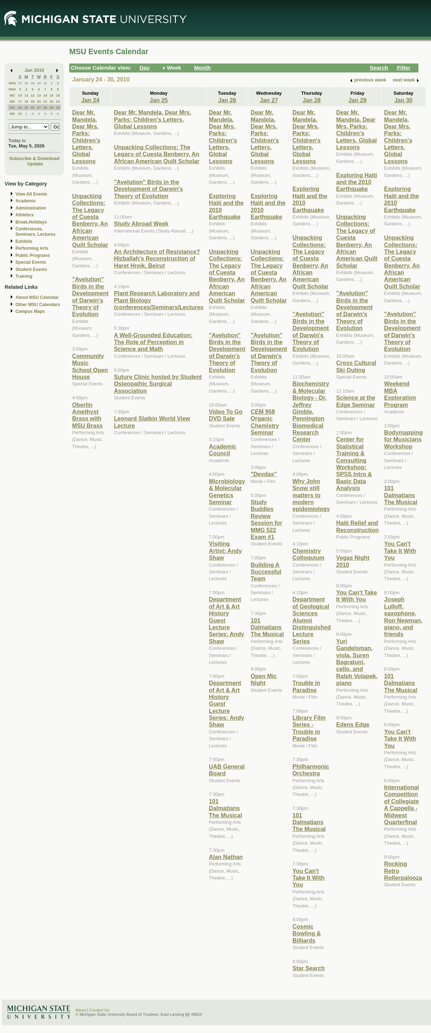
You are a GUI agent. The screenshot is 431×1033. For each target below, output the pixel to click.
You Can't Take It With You (308, 878)
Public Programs (32, 255)
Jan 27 (269, 100)
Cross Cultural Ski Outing (356, 366)
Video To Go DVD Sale (226, 415)
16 (58, 95)
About (80, 1010)
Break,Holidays (31, 222)
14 (45, 95)
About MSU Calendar (36, 297)
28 (26, 83)
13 (39, 95)
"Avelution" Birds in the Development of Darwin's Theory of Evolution (90, 296)
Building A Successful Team (266, 572)
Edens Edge (352, 724)
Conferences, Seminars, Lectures (35, 231)
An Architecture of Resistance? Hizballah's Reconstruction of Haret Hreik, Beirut (157, 258)
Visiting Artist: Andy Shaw (225, 550)
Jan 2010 (34, 70)
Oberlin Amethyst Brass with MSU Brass (87, 415)
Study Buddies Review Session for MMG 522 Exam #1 (266, 519)
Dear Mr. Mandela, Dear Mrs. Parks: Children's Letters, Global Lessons (86, 136)
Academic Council (222, 449)
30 (39, 83)
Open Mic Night (264, 679)
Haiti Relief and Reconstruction (357, 526)
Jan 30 (403, 100)
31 (45, 83)
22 (51, 101)
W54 (12, 89)
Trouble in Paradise (306, 686)
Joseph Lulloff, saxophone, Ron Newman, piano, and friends (403, 616)
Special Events (30, 262)
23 (58, 101)
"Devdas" (264, 474)
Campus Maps (30, 311)
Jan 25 (159, 100)
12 (32, 95)
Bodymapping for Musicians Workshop (403, 439)
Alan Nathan (226, 857)
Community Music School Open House (90, 366)
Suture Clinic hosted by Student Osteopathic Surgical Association (158, 384)
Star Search (308, 968)
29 (32, 83)
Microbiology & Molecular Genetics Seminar (227, 491)
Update (35, 163)
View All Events (31, 194)
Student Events (31, 269)
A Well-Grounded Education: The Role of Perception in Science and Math (153, 342)
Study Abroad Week (141, 223)
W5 (12, 114)
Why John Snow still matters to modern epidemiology (311, 495)
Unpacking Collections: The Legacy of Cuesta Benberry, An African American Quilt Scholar (90, 220)
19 (32, 101)
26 (32, 107)
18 (26, 101)
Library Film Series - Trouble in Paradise (308, 728)
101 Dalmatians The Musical (225, 808)
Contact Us (99, 1010)
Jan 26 (227, 100)
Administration (30, 208)
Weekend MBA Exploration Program (400, 394)
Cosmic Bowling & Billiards (306, 933)
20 (39, 101)
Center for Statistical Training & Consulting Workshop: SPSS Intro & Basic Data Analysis (354, 463)
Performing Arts (31, 248)
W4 (12, 107)
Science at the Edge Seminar (355, 401)
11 (26, 95)
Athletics (24, 214)
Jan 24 (90, 100)
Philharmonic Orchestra (310, 769)
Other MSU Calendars (37, 304)
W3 (12, 101)
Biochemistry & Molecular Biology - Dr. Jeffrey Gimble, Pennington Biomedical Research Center (310, 411)
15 (51, 95)
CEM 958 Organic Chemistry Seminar (265, 422)
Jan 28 (311, 100)
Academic (25, 200)
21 (45, 101)
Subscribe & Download (34, 158)
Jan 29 (357, 100)
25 (26, 107)
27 (20, 83)
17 (20, 101)
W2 (12, 95)
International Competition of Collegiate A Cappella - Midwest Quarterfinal (401, 804)
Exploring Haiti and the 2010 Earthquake (356, 182)
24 (20, 107)
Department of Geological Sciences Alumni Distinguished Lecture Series (311, 620)
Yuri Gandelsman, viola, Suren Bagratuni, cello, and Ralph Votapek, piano (357, 662)
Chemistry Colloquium (308, 554)
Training (23, 276)
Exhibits (23, 241)
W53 (12, 83)
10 (20, 95)
